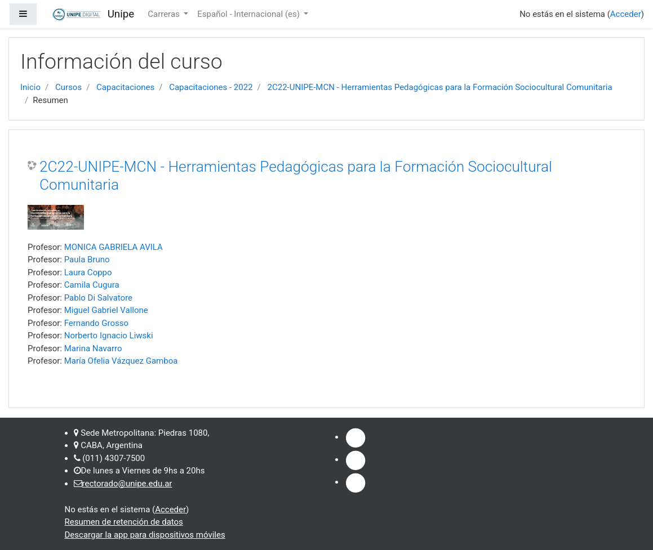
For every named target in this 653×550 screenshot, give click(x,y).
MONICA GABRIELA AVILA (113, 247)
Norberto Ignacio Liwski (108, 335)
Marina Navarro (93, 348)
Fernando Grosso (96, 323)
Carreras (164, 14)
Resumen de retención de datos (124, 522)
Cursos (68, 87)
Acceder (625, 14)
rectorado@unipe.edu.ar (127, 484)
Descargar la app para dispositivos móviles (145, 535)
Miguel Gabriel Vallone (106, 310)
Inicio (30, 87)
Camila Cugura (91, 285)
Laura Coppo (88, 272)
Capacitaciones (125, 87)
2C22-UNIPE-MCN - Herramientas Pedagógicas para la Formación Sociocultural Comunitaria (440, 87)
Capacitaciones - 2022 (210, 87)
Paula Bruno (87, 259)
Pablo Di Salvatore (98, 298)
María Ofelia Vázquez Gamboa (121, 361)
